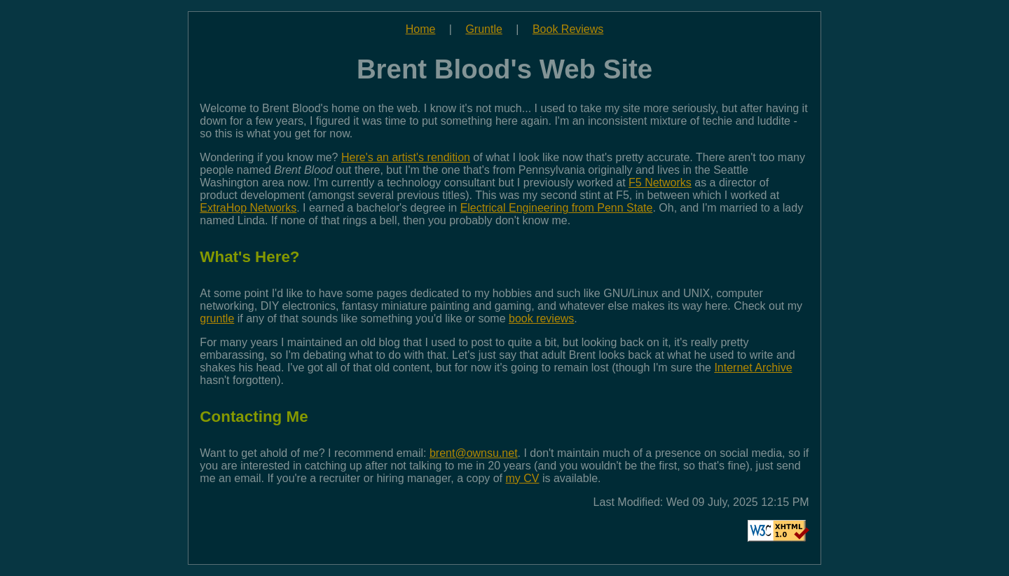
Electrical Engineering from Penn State (556, 208)
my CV (523, 478)
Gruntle (483, 29)
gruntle (217, 318)
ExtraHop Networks (248, 208)
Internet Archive (753, 367)
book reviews (541, 318)
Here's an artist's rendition (405, 157)
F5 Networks (660, 182)
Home (421, 29)
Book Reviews (568, 29)
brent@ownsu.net (474, 453)
